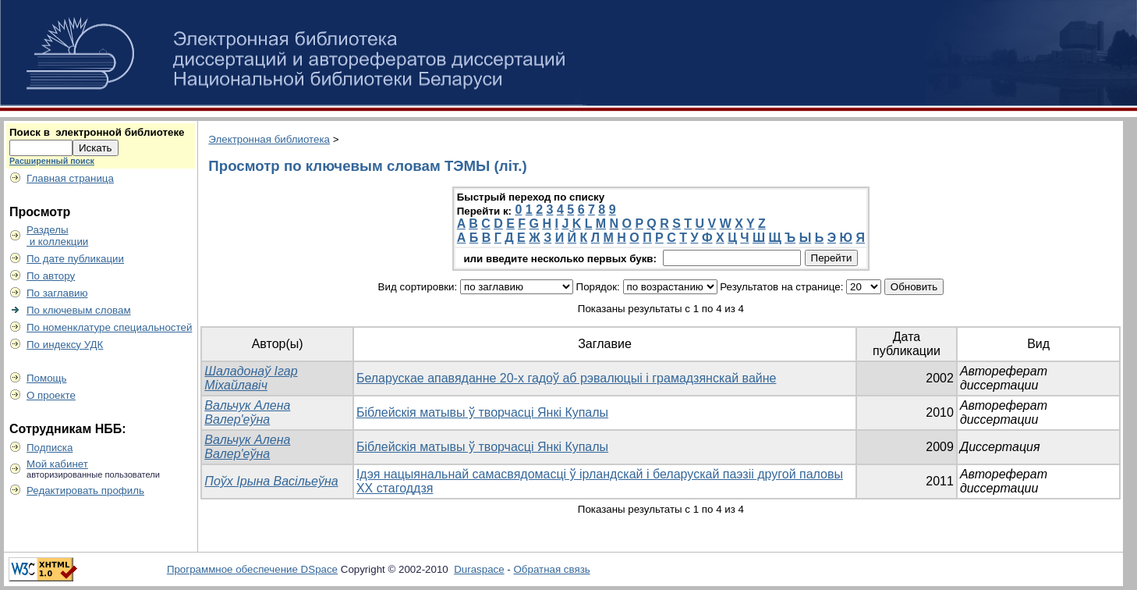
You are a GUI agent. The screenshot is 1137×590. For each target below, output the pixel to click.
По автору (51, 276)
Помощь (46, 378)
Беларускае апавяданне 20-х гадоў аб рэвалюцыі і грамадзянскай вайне (566, 378)
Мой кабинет (57, 464)
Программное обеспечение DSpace (252, 569)
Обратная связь (552, 569)
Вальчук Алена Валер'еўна (247, 412)
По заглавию (57, 293)
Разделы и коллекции (57, 235)
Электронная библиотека (269, 139)
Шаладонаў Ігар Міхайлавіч (250, 378)
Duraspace (479, 569)
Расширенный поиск (51, 160)
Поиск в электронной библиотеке (96, 132)
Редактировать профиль (85, 490)
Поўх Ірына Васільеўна (271, 481)
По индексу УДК (65, 344)
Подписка (50, 447)
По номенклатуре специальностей (109, 327)
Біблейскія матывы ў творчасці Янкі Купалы (482, 412)
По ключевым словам (79, 310)
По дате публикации (75, 259)
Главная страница (70, 178)
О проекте (51, 395)
